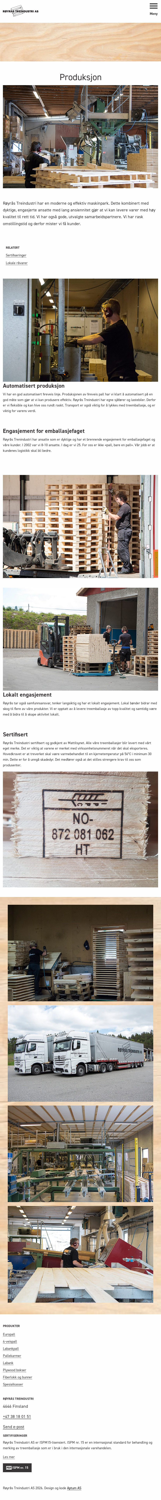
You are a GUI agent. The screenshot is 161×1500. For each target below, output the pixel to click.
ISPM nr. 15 (17, 1468)
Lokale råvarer (17, 263)
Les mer (9, 1457)
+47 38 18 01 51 (17, 1416)
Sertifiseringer (16, 255)
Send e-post (13, 1427)
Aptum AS (74, 1488)
